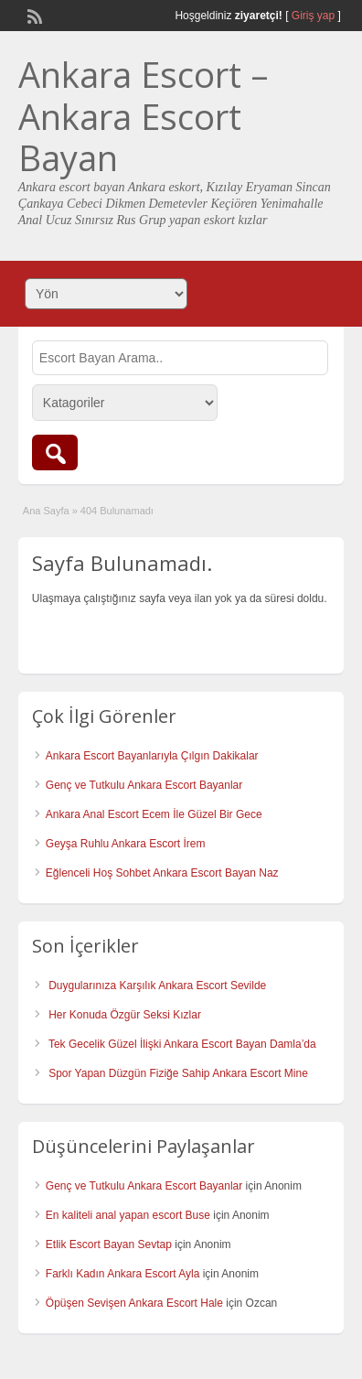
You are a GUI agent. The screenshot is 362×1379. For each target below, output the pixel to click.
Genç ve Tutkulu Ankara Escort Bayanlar (144, 785)
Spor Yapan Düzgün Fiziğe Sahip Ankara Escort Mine (178, 1073)
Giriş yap (313, 15)
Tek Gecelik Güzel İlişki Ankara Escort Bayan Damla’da (182, 1044)
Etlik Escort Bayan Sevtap (109, 1244)
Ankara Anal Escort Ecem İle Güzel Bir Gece (154, 814)
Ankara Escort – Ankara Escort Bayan (143, 115)
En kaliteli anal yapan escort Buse (128, 1215)
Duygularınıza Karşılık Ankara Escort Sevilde (157, 985)
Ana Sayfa (46, 510)
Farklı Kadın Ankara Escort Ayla (123, 1273)
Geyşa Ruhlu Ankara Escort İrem (126, 843)
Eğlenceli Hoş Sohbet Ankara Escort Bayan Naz (162, 873)
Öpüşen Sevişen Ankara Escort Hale (134, 1303)
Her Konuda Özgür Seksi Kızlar (124, 1014)
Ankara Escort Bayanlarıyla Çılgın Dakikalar (152, 755)
